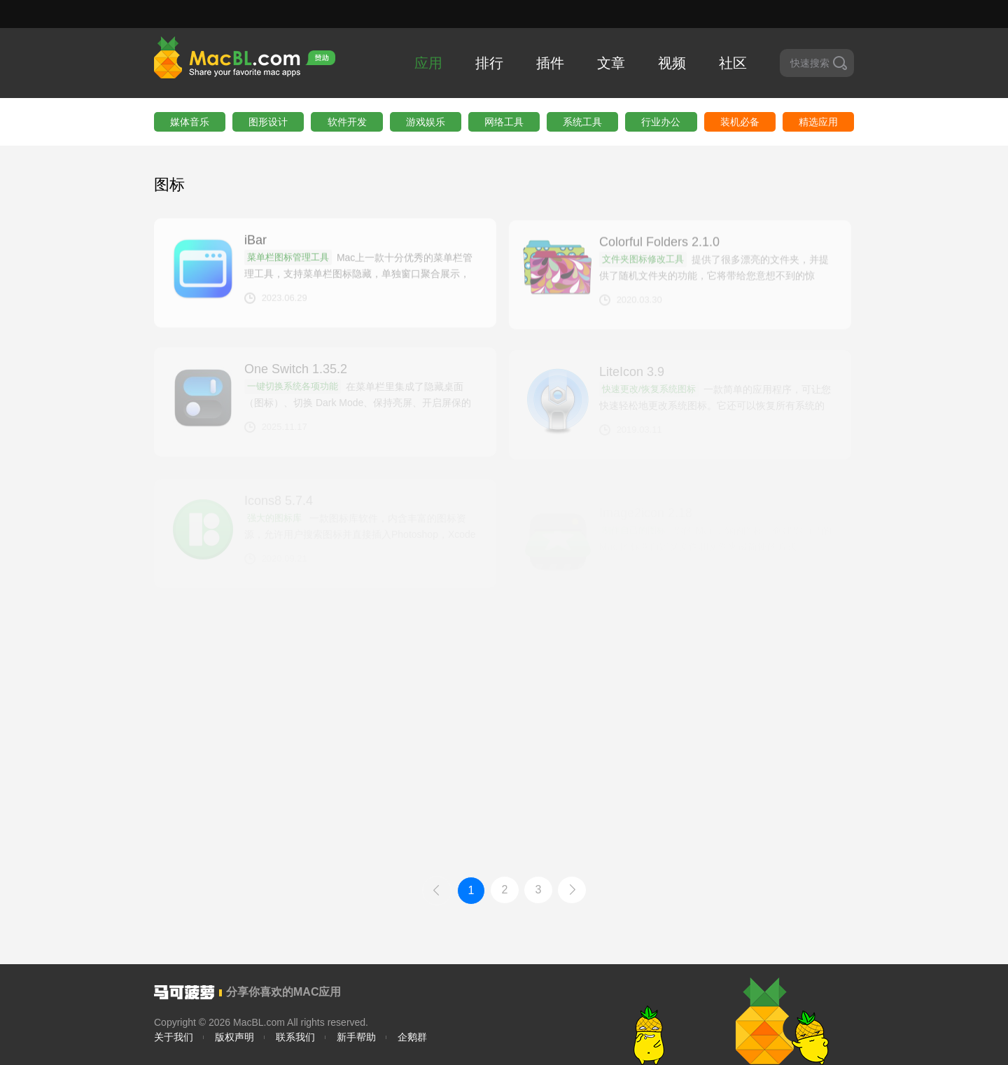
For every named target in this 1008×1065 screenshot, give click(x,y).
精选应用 (818, 121)
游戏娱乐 (425, 121)
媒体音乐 (189, 121)
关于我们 (173, 1037)
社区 (733, 63)
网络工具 (504, 121)
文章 (611, 63)
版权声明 (234, 1037)
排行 (489, 63)
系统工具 (582, 121)
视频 (672, 63)
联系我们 (295, 1037)
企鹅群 (412, 1037)
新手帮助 (356, 1037)
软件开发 (347, 121)
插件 (550, 63)
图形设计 (268, 121)
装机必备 (740, 121)
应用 (428, 63)
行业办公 (660, 121)
